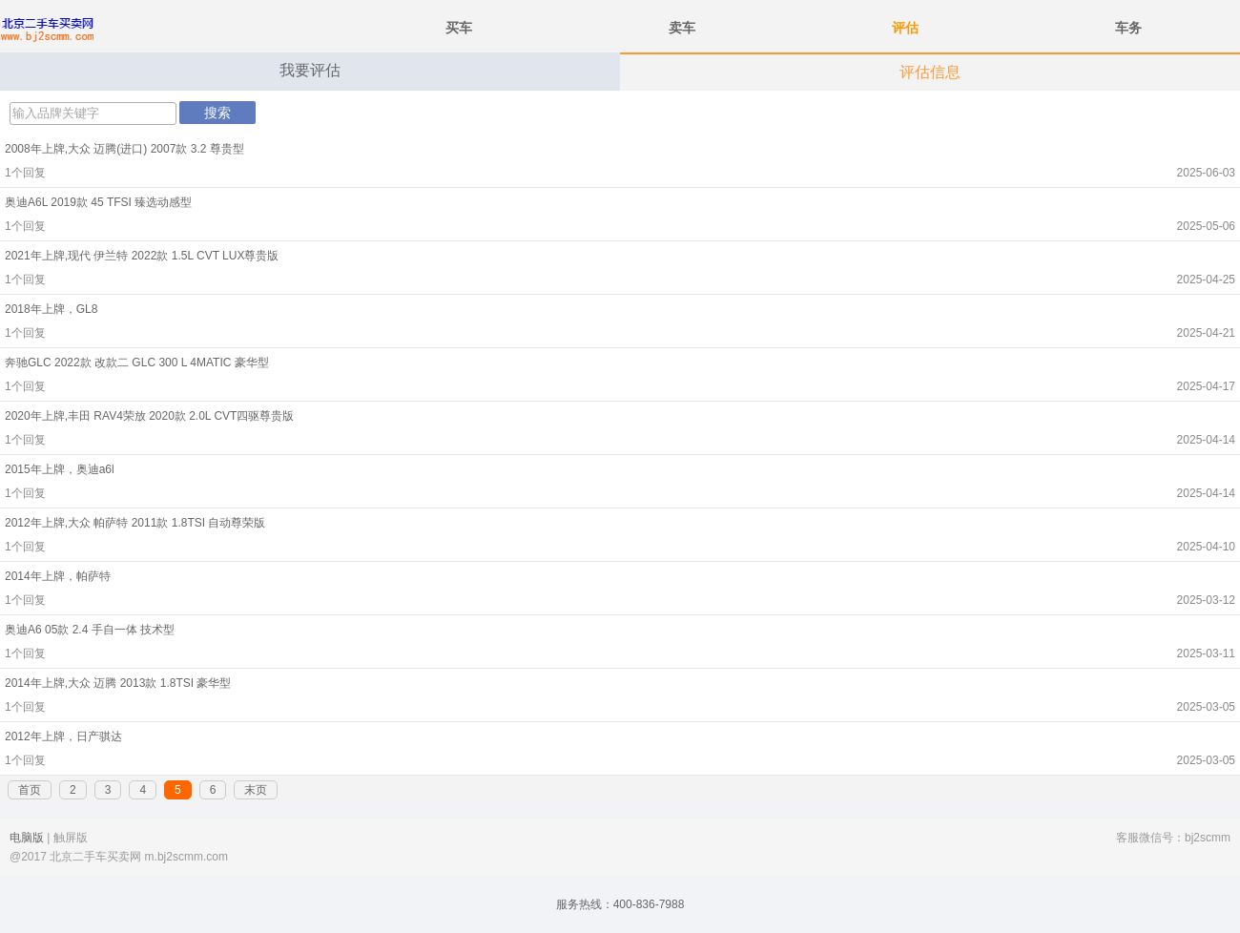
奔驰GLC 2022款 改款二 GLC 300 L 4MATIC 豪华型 (137, 362)
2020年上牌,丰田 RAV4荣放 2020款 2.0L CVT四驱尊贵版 (149, 416)
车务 (1128, 27)
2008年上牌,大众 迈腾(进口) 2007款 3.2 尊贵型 (124, 149)
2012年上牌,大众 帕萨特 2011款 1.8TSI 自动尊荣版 (135, 522)
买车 (458, 27)
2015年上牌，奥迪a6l (59, 469)
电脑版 (27, 837)
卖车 (682, 27)
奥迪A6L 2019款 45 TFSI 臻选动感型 (98, 202)
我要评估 (310, 70)
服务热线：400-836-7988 (620, 904)
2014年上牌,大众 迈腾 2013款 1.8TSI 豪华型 (118, 683)
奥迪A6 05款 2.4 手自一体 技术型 (90, 629)
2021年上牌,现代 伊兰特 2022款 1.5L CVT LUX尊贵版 (142, 255)
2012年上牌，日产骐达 (63, 736)
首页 (29, 790)
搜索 (217, 112)
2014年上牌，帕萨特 (58, 576)
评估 (905, 27)
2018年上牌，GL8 (51, 309)
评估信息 (930, 72)
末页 (255, 790)
